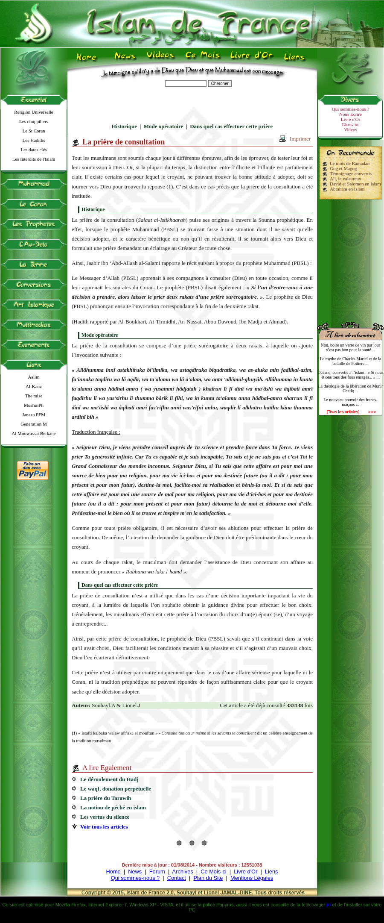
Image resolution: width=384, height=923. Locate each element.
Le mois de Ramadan (349, 163)
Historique (124, 126)
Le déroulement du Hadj (109, 779)
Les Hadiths (34, 140)
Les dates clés (33, 149)
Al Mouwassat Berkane (33, 433)
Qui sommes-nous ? (350, 109)
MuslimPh (34, 405)
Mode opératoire (163, 126)
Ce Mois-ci (213, 871)
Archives (182, 871)
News (135, 871)
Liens (271, 871)
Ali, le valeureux (345, 178)
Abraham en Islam (347, 188)
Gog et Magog (343, 168)
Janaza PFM (33, 414)
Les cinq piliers (33, 121)
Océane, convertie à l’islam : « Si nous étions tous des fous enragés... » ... (350, 374)
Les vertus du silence (104, 817)
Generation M (33, 423)
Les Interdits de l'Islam (33, 159)
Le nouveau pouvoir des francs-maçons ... (350, 402)
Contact (176, 878)
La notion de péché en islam (113, 807)
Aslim (34, 376)
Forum (157, 871)
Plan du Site (208, 878)
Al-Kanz (34, 386)
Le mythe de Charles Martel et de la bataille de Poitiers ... (350, 361)
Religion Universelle (33, 112)
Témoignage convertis (351, 173)
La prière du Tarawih (105, 798)
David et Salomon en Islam (355, 183)
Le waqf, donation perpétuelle (115, 788)
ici (328, 904)
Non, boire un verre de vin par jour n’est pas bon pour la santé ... (350, 347)
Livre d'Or (351, 119)
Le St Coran (33, 130)
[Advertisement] (350, 257)
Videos (350, 129)
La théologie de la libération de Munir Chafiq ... (350, 388)
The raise (34, 395)
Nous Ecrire (350, 114)
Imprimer (300, 138)
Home (113, 871)
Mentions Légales (251, 878)
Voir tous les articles (104, 826)
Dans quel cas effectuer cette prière (231, 126)
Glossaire (351, 124)
